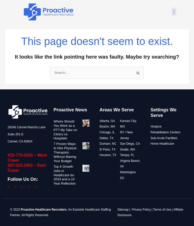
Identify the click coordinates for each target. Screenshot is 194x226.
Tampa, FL (127, 155)
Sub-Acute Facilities (164, 138)
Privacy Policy (141, 209)
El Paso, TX (107, 149)
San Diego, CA (130, 143)
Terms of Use (162, 209)
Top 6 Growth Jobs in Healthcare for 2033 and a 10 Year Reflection (65, 175)
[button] (174, 12)
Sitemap (123, 209)
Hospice (156, 126)
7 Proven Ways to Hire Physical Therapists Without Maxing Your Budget (65, 152)
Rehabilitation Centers (165, 132)
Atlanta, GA (107, 121)
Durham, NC (108, 143)
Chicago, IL (107, 132)
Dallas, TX (106, 138)
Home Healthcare (162, 143)
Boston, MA (107, 126)
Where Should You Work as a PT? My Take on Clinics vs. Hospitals (64, 129)
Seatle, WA (127, 149)
